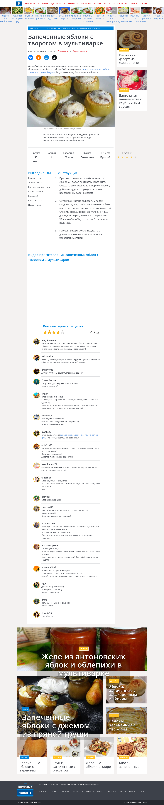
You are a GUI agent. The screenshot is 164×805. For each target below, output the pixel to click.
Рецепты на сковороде (111, 18)
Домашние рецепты (64, 17)
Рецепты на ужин (158, 17)
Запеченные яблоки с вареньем (29, 766)
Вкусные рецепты (29, 17)
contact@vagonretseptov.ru (135, 802)
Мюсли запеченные (129, 764)
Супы (144, 3)
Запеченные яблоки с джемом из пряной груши (56, 725)
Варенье (24, 757)
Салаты (122, 3)
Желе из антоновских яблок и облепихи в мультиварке (83, 664)
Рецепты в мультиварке (124, 18)
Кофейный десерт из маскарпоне (129, 58)
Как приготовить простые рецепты (19, 3)
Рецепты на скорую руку (17, 18)
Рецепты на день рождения (88, 18)
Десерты (56, 3)
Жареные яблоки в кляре (98, 764)
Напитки (109, 3)
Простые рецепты (99, 17)
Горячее (43, 3)
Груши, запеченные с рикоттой (64, 766)
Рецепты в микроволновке (138, 18)
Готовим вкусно (25, 790)
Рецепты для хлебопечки (6, 18)
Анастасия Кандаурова (40, 51)
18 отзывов (62, 51)
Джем (25, 709)
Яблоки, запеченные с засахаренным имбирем (123, 692)
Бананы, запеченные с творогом (122, 725)
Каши (97, 3)
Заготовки (71, 3)
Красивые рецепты (76, 17)
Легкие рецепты (146, 17)
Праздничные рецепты (42, 17)
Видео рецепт (79, 51)
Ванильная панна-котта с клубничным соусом (130, 101)
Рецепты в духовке (53, 17)
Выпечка (30, 3)
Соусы (134, 3)
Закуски (85, 3)
